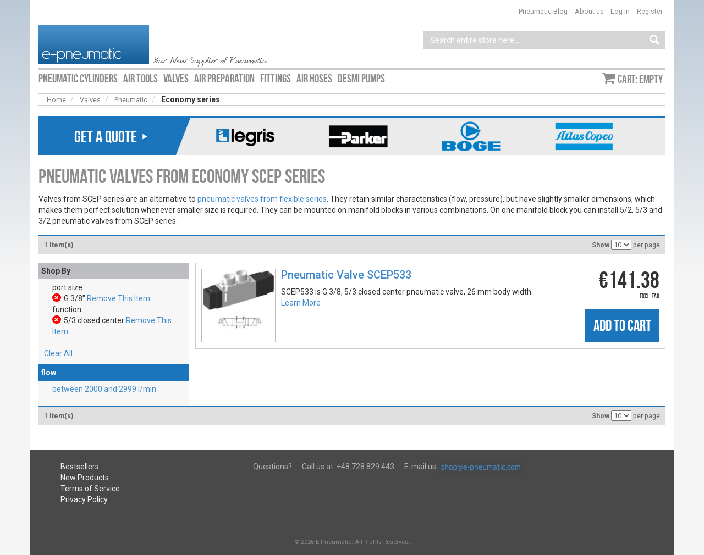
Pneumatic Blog (543, 11)
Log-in (620, 11)
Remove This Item (118, 298)
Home (56, 100)
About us (589, 11)
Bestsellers (80, 466)
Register (650, 11)
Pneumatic (130, 100)
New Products (85, 477)
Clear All (58, 353)
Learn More (301, 302)
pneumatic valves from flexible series (262, 199)
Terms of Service (90, 488)
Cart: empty (640, 79)
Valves (90, 100)
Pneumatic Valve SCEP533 (346, 274)
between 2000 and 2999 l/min (104, 389)
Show (600, 245)
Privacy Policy (84, 499)
